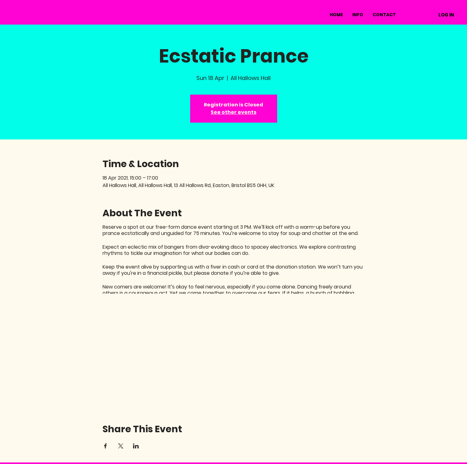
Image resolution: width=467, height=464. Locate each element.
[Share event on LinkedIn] (136, 445)
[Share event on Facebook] (105, 445)
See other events (233, 112)
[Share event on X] (121, 445)
